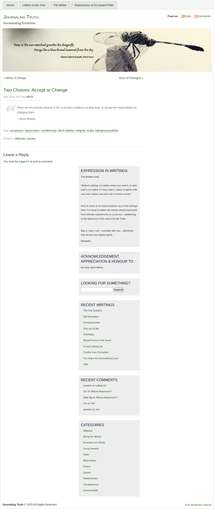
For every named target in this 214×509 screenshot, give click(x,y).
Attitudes (20, 138)
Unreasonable (90, 490)
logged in (24, 161)
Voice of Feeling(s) (130, 78)
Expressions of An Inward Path (94, 5)
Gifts (85, 364)
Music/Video (89, 460)
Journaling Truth (21, 17)
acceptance (16, 130)
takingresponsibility (106, 130)
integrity (80, 130)
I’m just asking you (93, 346)
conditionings (49, 130)
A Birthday (88, 334)
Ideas (86, 454)
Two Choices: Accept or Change (35, 89)
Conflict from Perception (96, 352)
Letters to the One (33, 5)
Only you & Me (91, 328)
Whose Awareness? (101, 391)
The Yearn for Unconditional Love (101, 358)
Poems (87, 466)
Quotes (31, 138)
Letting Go (100, 385)
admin (29, 96)
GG (85, 391)
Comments (204, 16)
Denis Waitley (66, 130)
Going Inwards (91, 448)
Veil (93, 403)
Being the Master (92, 436)
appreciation (32, 130)
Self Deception (91, 316)
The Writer (59, 5)
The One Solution (92, 310)
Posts (187, 16)
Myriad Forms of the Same (97, 340)
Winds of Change (16, 78)
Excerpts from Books (94, 442)
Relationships (90, 478)
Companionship (91, 322)
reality (90, 130)
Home (10, 5)
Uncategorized (91, 484)
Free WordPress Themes (198, 505)
